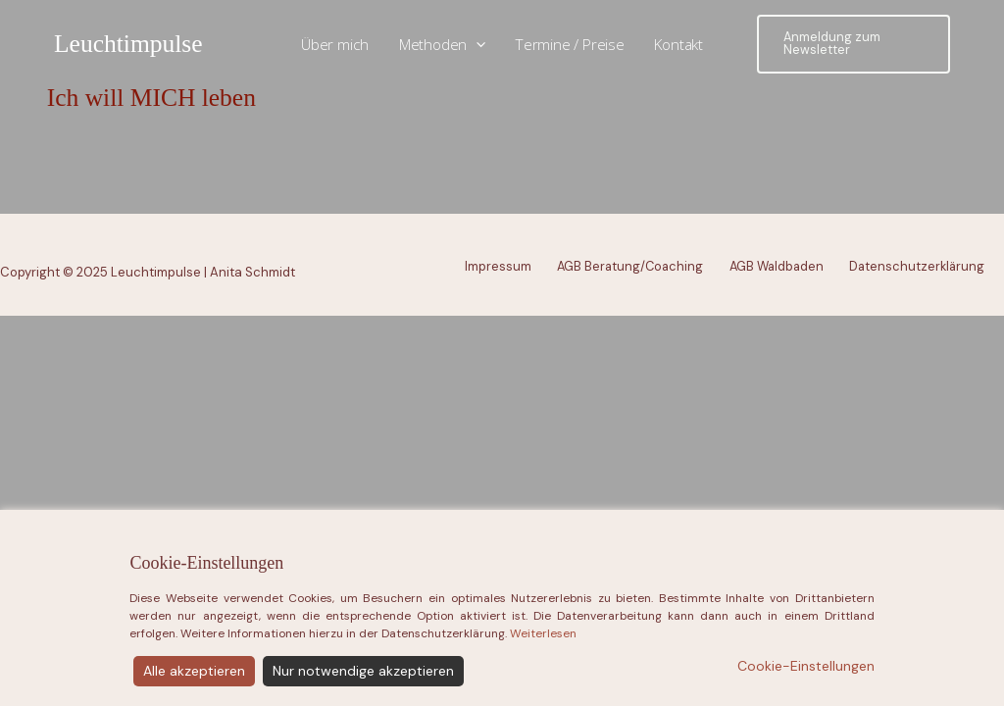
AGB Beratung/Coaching (630, 266)
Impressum (498, 266)
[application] (476, 44)
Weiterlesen (543, 681)
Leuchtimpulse (128, 43)
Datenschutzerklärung (916, 266)
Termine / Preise (570, 44)
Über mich (335, 44)
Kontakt (678, 44)
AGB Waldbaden (776, 266)
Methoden (442, 44)
